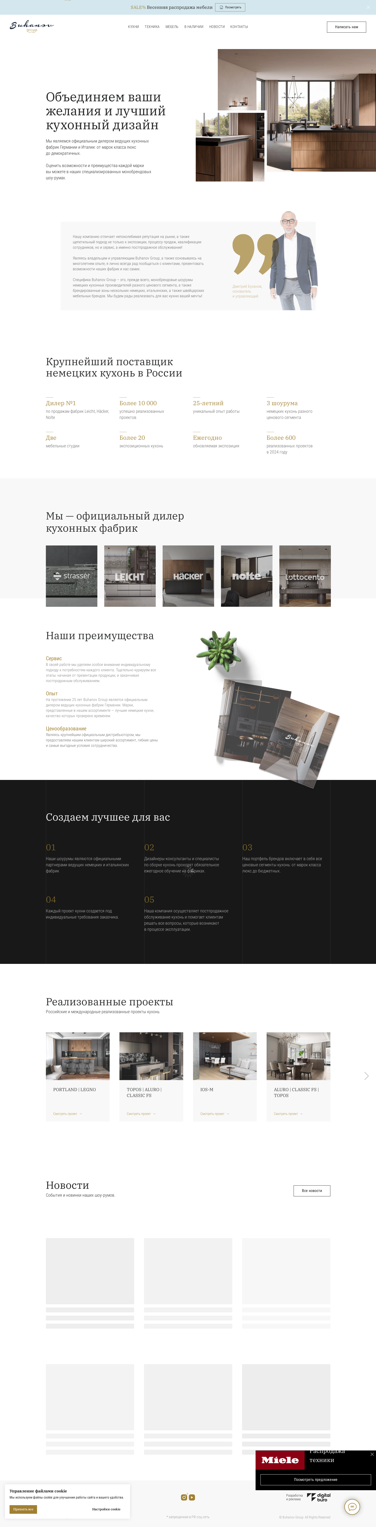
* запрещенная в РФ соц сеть (188, 1517)
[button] (346, 27)
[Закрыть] (368, 7)
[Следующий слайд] (366, 1076)
